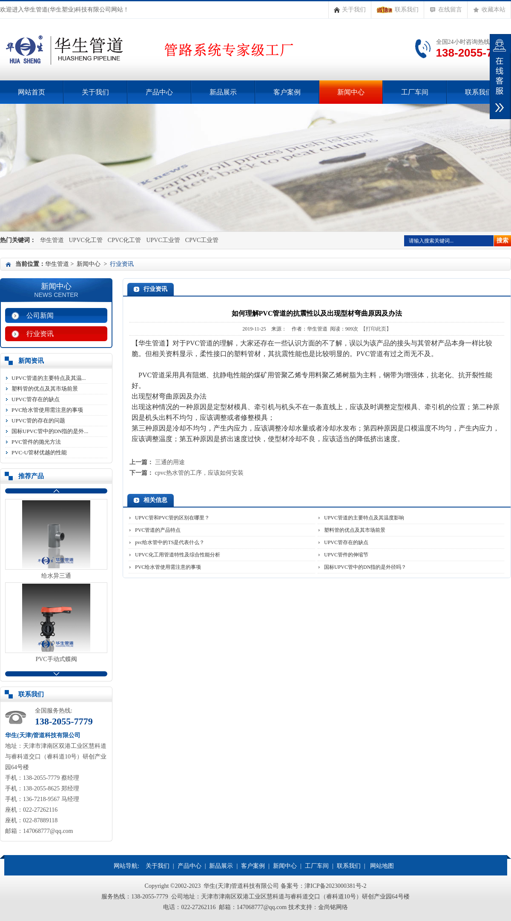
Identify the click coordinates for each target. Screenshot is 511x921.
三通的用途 (170, 462)
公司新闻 (40, 315)
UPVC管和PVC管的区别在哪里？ (172, 518)
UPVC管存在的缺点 (35, 399)
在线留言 (445, 9)
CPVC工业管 (202, 240)
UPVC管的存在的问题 (38, 420)
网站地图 (382, 866)
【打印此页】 (376, 329)
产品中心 (159, 92)
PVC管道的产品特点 (158, 530)
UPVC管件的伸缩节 (346, 555)
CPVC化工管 (124, 240)
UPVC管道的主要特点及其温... (48, 378)
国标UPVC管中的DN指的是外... (49, 431)
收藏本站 (489, 9)
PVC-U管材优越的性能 (39, 452)
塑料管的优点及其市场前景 (44, 388)
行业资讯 (40, 333)
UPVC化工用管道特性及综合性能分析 (177, 555)
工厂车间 (414, 92)
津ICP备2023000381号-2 (335, 886)
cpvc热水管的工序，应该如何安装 (199, 473)
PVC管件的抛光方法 (36, 442)
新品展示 (223, 92)
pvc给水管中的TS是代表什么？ (169, 542)
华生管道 (52, 240)
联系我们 (397, 9)
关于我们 (350, 9)
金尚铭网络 (333, 907)
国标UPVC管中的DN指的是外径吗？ (365, 567)
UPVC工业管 (163, 240)
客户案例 (287, 92)
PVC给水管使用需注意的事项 (47, 410)
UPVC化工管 (86, 240)
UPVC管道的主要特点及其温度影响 (364, 518)
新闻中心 (351, 92)
